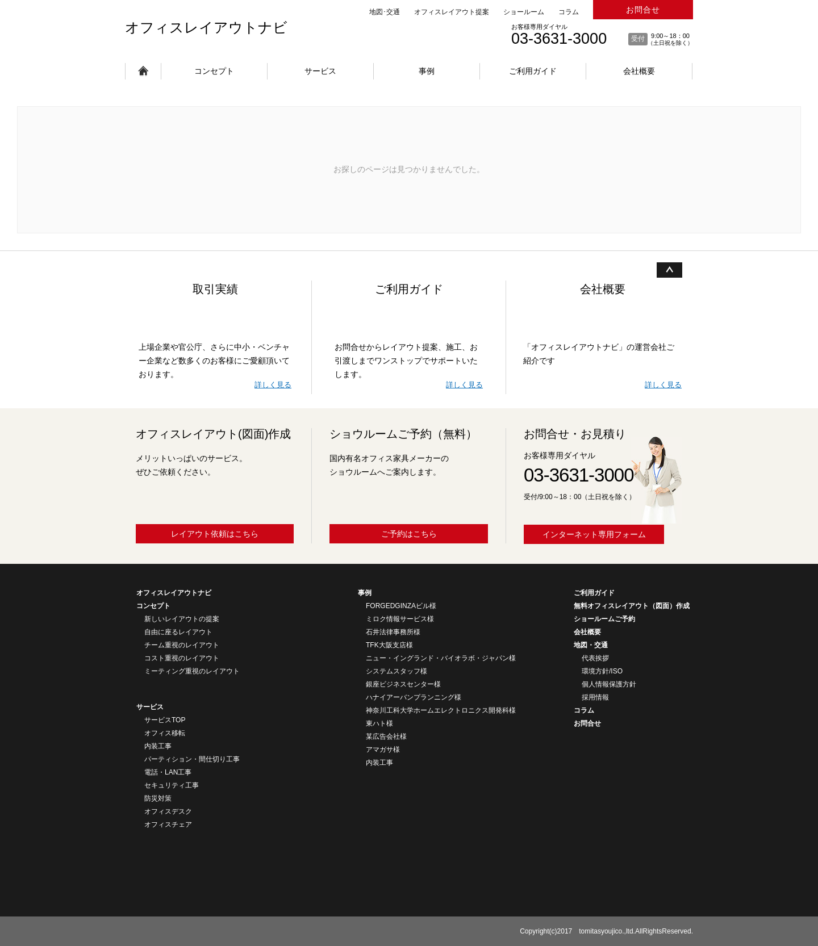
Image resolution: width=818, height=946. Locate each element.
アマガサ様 (383, 750)
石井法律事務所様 (393, 632)
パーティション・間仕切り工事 (192, 759)
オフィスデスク (168, 811)
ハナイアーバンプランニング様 (413, 697)
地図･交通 (384, 12)
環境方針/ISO (602, 671)
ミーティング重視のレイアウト (192, 671)
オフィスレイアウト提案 (451, 12)
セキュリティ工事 (171, 785)
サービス (320, 71)
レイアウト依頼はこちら (214, 533)
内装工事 (158, 746)
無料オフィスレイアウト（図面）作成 (632, 606)
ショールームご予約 (604, 619)
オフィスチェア (168, 824)
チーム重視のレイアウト (181, 645)
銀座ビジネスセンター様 (403, 684)
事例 (427, 71)
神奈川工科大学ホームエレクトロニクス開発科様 (441, 710)
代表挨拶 (595, 658)
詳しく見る (272, 384)
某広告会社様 (386, 736)
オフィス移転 (164, 733)
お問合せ (643, 9)
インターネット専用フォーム (594, 534)
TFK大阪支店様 (389, 645)
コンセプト (214, 71)
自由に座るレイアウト (178, 632)
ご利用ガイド (533, 71)
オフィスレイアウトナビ (206, 27)
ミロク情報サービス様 (400, 619)
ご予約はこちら (409, 533)
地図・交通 (591, 645)
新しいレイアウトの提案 (181, 619)
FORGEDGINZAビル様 (401, 606)
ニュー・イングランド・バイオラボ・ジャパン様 (441, 658)
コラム (568, 12)
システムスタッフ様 (396, 671)
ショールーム (523, 12)
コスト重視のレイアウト (181, 658)
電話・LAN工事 (167, 772)
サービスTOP (164, 720)
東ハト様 (379, 723)
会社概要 (639, 71)
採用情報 (595, 697)
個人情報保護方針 (609, 684)
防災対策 (158, 798)
